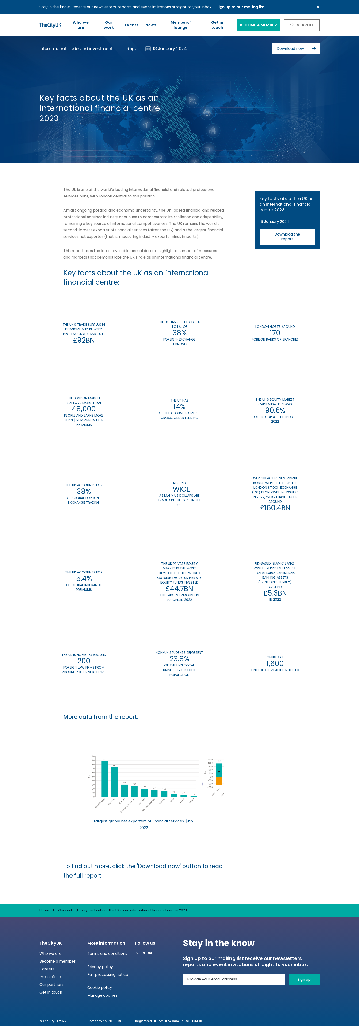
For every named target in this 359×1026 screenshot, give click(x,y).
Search (301, 25)
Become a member (258, 25)
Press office (50, 977)
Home (44, 910)
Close (318, 7)
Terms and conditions (107, 953)
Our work (109, 25)
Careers (46, 969)
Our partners (51, 984)
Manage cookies (102, 995)
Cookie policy (99, 987)
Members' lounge (181, 25)
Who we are (81, 25)
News (150, 25)
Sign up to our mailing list (240, 7)
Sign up (304, 979)
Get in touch (217, 25)
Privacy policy (100, 966)
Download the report (287, 237)
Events (131, 25)
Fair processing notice (107, 974)
